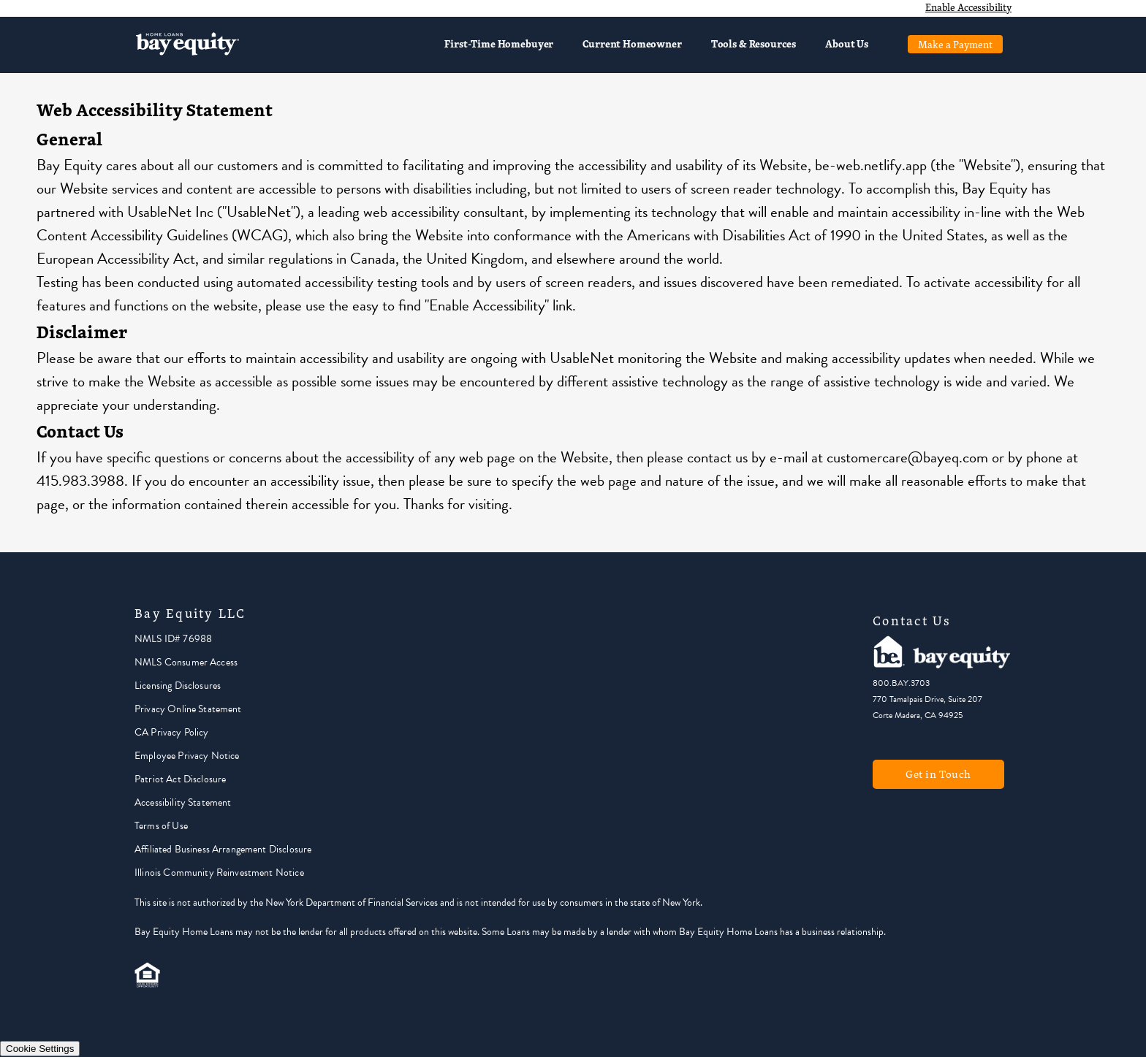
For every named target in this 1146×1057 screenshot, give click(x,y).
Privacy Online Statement (188, 709)
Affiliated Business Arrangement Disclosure (222, 849)
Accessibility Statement (182, 802)
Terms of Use (161, 825)
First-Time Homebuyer (498, 43)
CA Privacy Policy (171, 732)
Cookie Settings (40, 1048)
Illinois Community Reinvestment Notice (219, 872)
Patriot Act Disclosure (180, 779)
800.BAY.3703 (901, 683)
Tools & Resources (753, 43)
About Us (846, 43)
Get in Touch (938, 774)
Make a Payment (955, 44)
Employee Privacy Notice (186, 755)
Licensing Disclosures (177, 685)
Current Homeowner (632, 43)
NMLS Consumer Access (186, 662)
